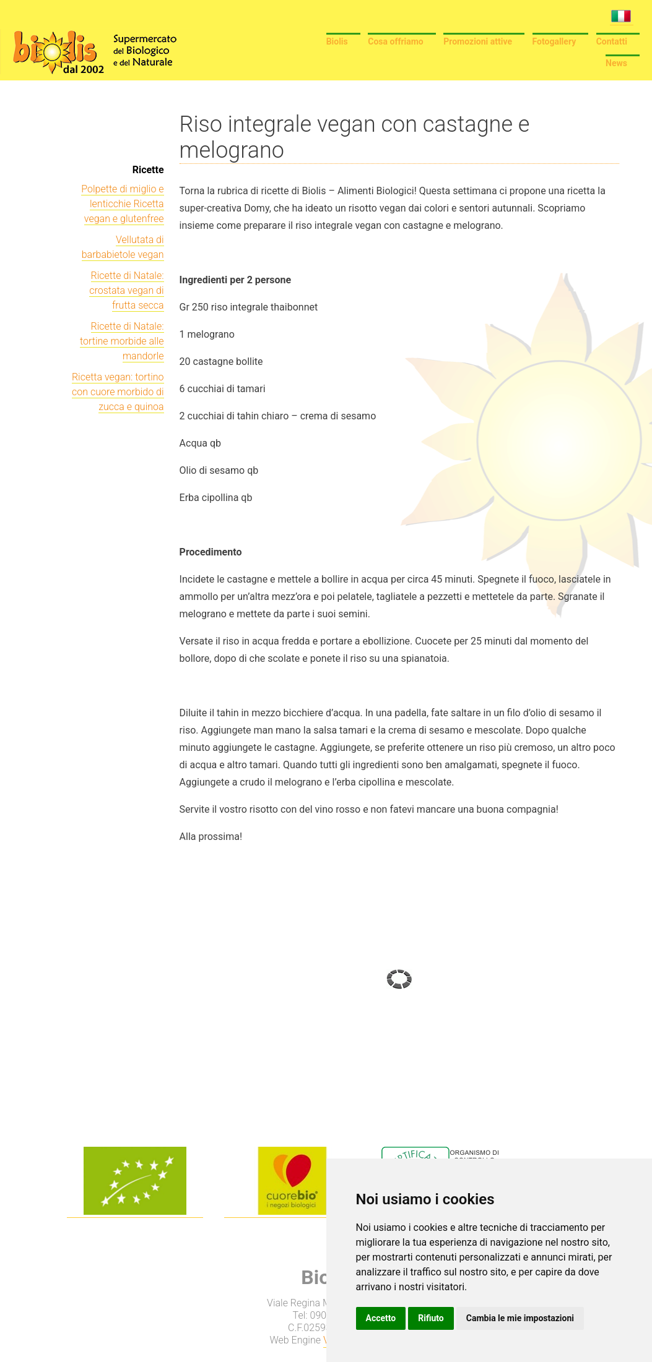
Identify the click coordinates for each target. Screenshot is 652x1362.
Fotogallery (554, 41)
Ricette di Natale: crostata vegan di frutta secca (126, 290)
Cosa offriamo (396, 41)
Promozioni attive (477, 41)
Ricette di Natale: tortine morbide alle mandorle (122, 341)
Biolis (337, 41)
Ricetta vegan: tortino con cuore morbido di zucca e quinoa (118, 392)
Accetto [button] (381, 1318)
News (616, 63)
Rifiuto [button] (431, 1318)
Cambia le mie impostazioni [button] (520, 1318)
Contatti (611, 41)
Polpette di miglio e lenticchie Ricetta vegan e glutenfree (122, 204)
